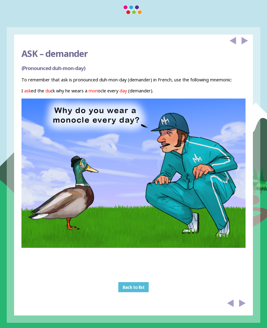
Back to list (133, 287)
